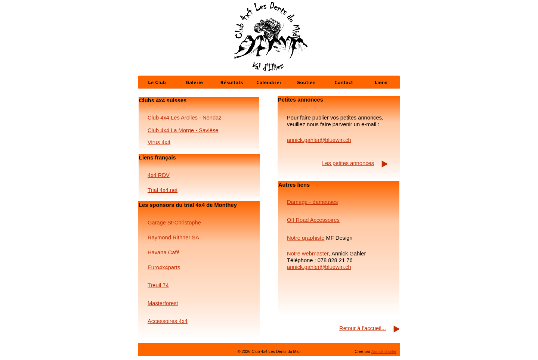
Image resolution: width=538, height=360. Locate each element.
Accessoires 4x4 (168, 321)
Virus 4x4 (159, 142)
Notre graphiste (305, 238)
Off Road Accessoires (313, 220)
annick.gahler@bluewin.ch (319, 267)
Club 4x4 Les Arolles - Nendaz (185, 118)
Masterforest (163, 303)
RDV (163, 175)
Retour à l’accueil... (362, 328)
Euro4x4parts (164, 267)
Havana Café (164, 252)
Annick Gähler (383, 351)
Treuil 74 (158, 285)
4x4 (152, 175)
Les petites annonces (348, 163)
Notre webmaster (308, 254)
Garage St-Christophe (174, 223)
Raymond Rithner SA (173, 237)
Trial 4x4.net (162, 190)
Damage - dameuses (312, 202)
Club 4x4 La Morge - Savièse (183, 130)
